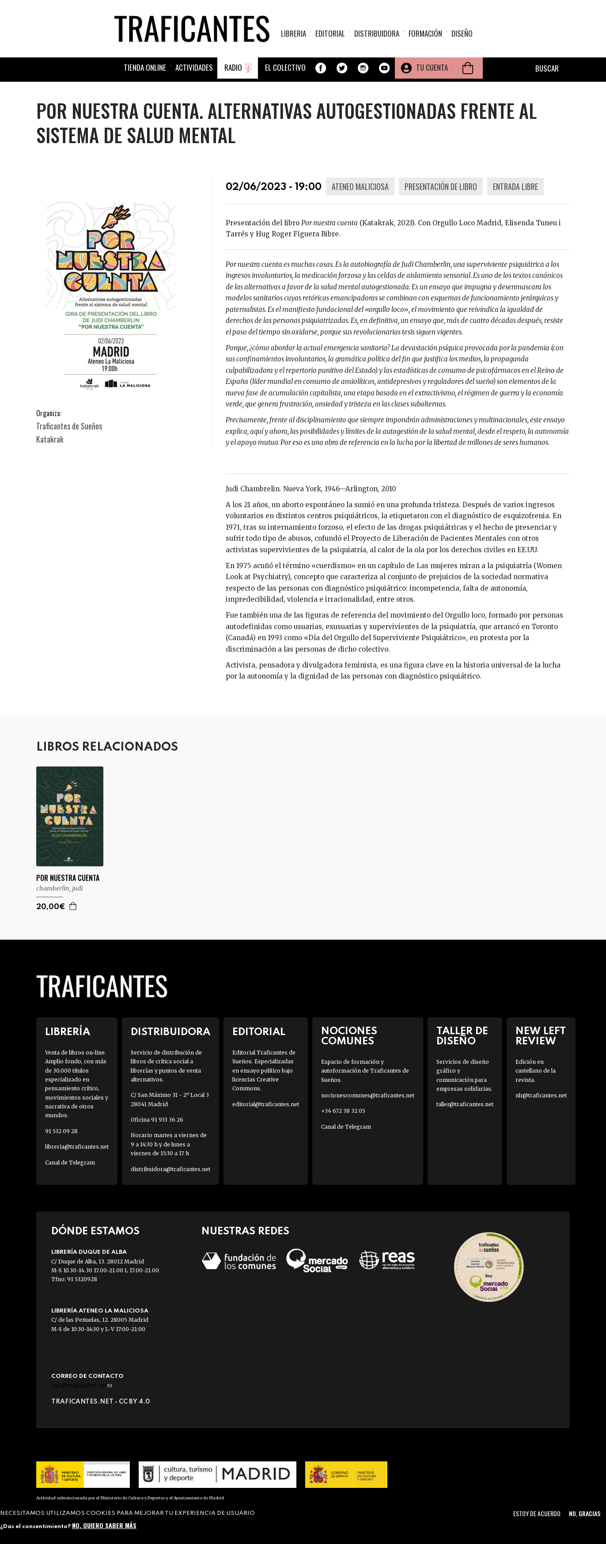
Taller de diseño (462, 1036)
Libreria (293, 33)
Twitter (341, 68)
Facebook (320, 68)
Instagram (363, 68)
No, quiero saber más (104, 1525)
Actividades (194, 67)
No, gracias (584, 1513)
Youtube (384, 68)
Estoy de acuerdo (537, 1513)
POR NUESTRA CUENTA (67, 878)
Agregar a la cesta (73, 906)
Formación (425, 33)
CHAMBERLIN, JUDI (59, 888)
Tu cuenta (432, 67)
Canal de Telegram (70, 1162)
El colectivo (285, 67)
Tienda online (145, 67)
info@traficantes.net (81, 1385)
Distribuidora (376, 33)
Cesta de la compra (467, 68)
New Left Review (540, 1036)
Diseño (462, 33)
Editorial (330, 33)
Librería (67, 1032)
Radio (233, 67)
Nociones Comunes (349, 1036)
